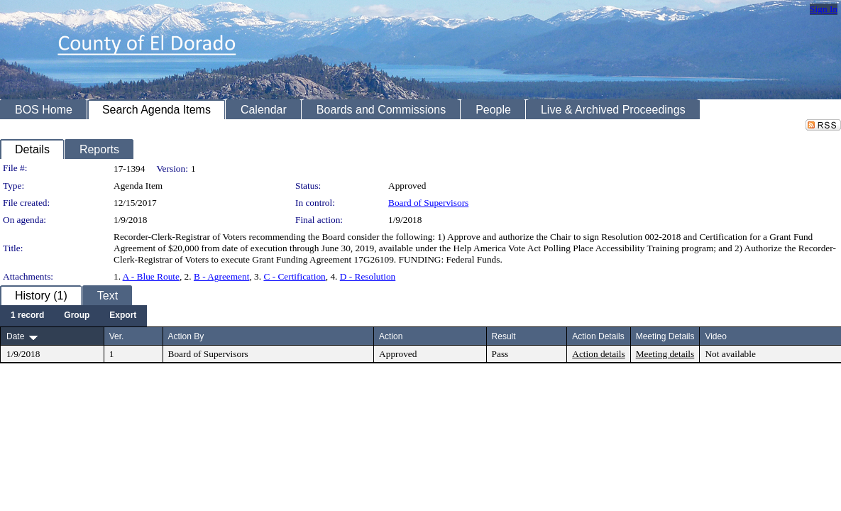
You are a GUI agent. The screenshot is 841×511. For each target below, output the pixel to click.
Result (504, 336)
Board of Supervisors (428, 202)
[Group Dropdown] (76, 315)
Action (390, 336)
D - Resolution (368, 276)
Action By (186, 336)
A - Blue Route (151, 276)
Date (15, 336)
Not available (730, 353)
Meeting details (665, 353)
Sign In (823, 9)
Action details (598, 353)
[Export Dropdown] (123, 315)
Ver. (116, 336)
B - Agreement (221, 276)
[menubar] (73, 315)
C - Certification (294, 276)
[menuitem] (27, 316)
